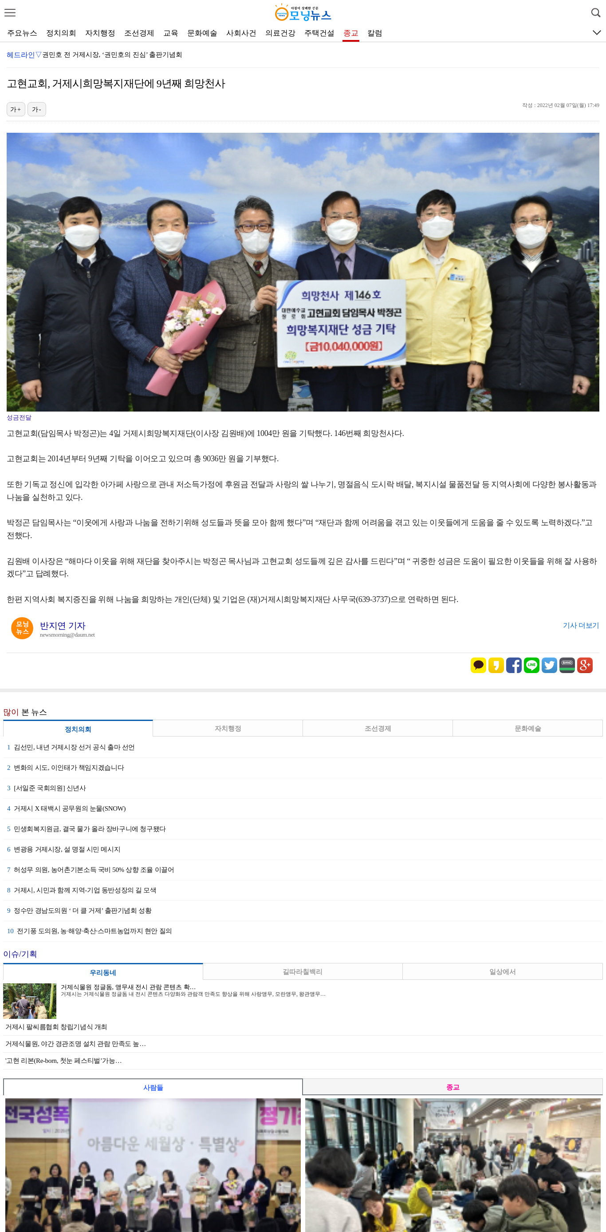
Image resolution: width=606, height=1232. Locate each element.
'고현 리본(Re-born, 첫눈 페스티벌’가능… (63, 1060)
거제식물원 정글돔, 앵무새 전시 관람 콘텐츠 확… (128, 987)
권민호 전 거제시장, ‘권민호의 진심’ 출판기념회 (112, 54)
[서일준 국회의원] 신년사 (46, 788)
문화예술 (202, 33)
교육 (170, 33)
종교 (350, 33)
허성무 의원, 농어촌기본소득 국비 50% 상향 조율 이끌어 (90, 869)
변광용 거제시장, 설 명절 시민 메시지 (63, 849)
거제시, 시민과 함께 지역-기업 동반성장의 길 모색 (82, 890)
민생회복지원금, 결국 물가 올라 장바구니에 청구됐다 (86, 828)
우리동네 (103, 972)
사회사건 (241, 33)
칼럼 (374, 33)
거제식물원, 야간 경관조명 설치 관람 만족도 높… (75, 1043)
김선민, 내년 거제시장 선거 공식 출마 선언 (71, 747)
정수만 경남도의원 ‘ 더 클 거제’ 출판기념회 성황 (79, 910)
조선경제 (139, 33)
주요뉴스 (22, 33)
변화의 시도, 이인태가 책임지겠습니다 (65, 767)
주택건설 (319, 33)
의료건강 (280, 33)
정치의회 (61, 33)
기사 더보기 (581, 625)
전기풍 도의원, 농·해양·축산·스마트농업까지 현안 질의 (89, 931)
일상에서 (502, 971)
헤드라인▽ (24, 55)
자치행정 (100, 33)
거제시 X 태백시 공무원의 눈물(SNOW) (66, 808)
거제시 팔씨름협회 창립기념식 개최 (56, 1026)
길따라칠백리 (303, 971)
